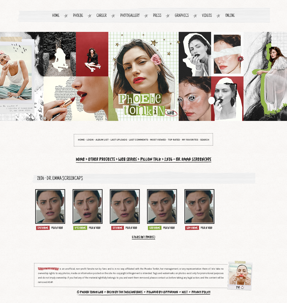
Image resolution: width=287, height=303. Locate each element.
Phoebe (78, 16)
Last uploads (119, 139)
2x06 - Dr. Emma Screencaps (187, 159)
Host (185, 292)
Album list (102, 139)
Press (157, 16)
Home (55, 16)
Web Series (127, 159)
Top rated (174, 139)
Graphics (182, 16)
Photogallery (130, 16)
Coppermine (170, 292)
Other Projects (101, 159)
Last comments (138, 139)
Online (230, 16)
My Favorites (190, 139)
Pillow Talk (150, 159)
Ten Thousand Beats (131, 292)
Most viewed (158, 139)
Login (90, 139)
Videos (207, 16)
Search (204, 139)
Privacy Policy (200, 292)
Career (101, 16)
